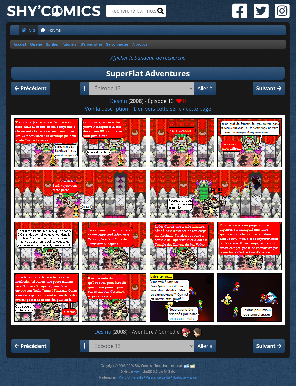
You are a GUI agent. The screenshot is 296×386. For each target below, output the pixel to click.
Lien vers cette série (158, 108)
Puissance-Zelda (158, 377)
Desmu (118, 101)
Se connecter (117, 44)
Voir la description (106, 108)
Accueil (20, 44)
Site (29, 30)
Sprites (52, 44)
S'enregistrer (91, 44)
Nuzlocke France (185, 377)
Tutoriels (69, 44)
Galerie (36, 44)
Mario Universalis (130, 377)
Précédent (31, 88)
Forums (51, 30)
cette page (198, 108)
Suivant (268, 88)
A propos (140, 44)
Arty (137, 371)
